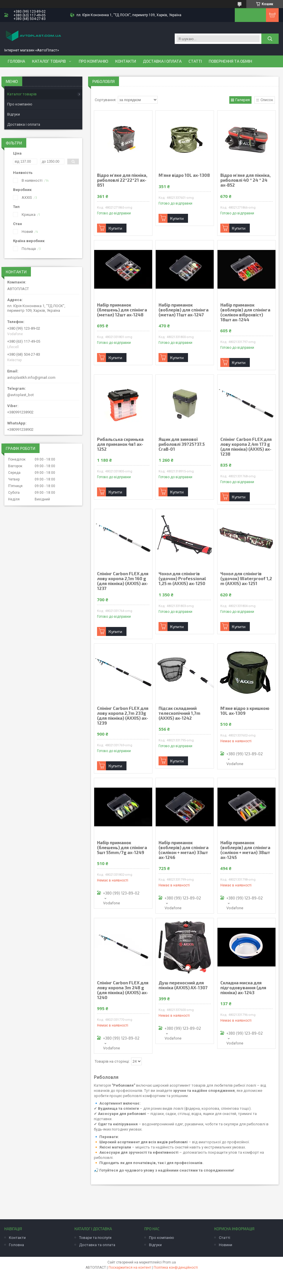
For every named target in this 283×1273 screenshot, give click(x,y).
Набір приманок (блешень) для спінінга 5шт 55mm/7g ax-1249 (122, 847)
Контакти (125, 61)
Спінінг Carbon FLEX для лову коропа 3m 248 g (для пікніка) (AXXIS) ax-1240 (122, 990)
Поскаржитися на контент (130, 1267)
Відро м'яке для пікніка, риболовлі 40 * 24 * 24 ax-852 (245, 180)
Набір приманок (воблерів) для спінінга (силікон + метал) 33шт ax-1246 (183, 850)
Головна (16, 61)
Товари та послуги (95, 1237)
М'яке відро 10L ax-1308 (184, 175)
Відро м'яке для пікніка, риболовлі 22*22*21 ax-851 (122, 180)
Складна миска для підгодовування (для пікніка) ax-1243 (243, 987)
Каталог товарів (49, 61)
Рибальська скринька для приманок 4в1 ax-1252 (120, 444)
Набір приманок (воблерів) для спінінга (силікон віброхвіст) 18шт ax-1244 (245, 312)
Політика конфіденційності (176, 1267)
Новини (225, 1245)
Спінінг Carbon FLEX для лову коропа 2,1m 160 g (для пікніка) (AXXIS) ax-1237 (122, 581)
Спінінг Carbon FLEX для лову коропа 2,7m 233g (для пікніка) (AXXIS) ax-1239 (122, 715)
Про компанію (93, 61)
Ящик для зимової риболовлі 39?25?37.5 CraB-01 (182, 444)
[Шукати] (270, 39)
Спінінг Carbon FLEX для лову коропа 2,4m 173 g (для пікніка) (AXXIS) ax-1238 (246, 447)
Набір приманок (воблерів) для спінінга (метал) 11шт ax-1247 (183, 310)
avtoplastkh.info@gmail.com (31, 377)
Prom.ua (169, 1262)
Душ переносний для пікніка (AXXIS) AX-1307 (183, 985)
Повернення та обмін (230, 61)
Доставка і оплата (162, 61)
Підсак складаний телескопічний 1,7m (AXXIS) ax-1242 (179, 713)
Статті (195, 61)
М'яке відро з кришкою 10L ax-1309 (244, 711)
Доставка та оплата (97, 1245)
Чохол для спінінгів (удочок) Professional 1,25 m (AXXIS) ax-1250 (182, 578)
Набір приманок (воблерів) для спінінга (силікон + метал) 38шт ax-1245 (245, 850)
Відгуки (13, 114)
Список (266, 100)
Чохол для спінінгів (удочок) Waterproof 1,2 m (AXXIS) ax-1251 (246, 578)
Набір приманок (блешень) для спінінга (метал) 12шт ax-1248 (122, 310)
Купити (115, 228)
